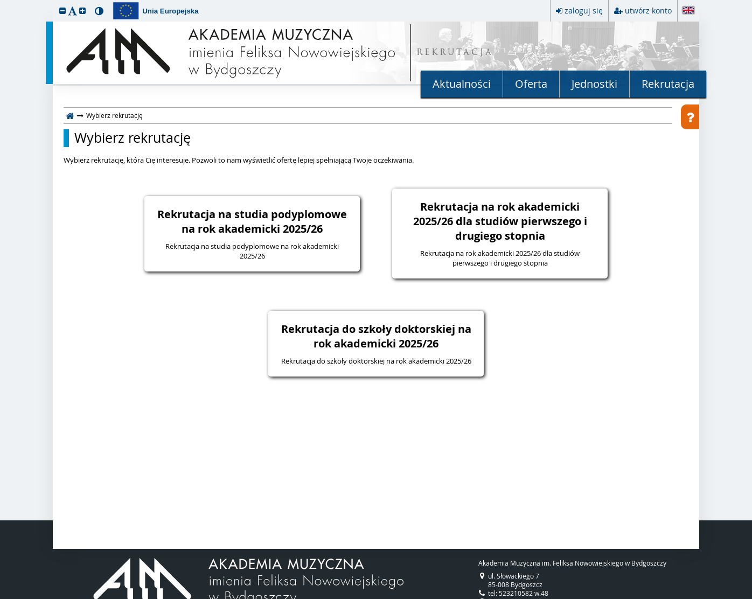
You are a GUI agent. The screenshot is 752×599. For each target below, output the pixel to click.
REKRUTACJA (454, 53)
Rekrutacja (668, 83)
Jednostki (594, 83)
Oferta (531, 83)
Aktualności (462, 83)
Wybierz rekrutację (132, 138)
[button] (62, 10)
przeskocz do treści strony (2, 2)
